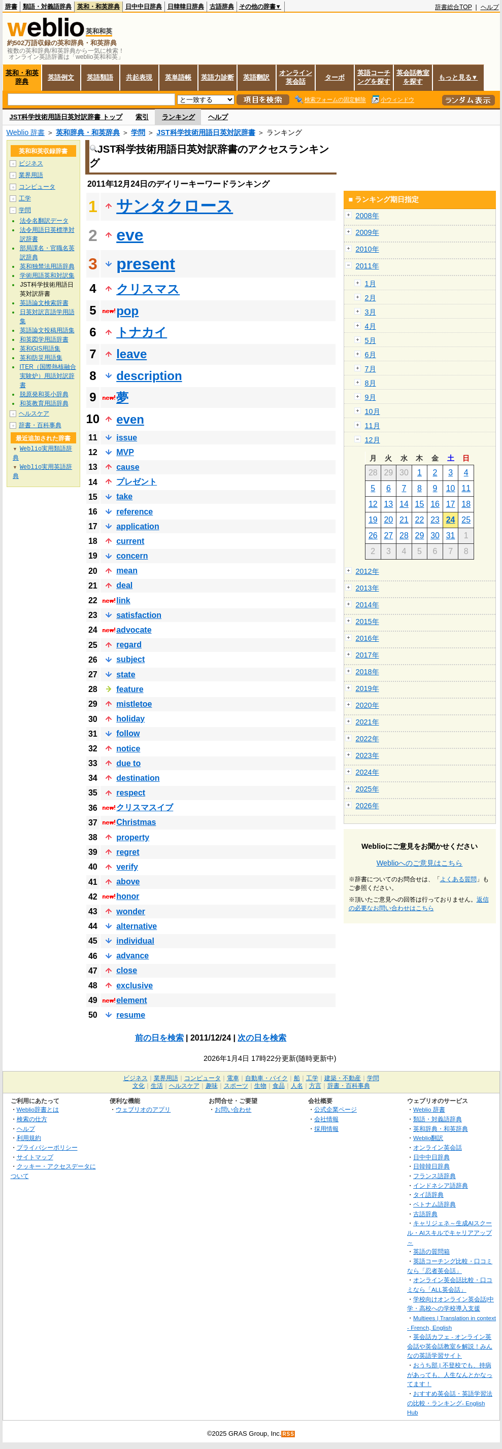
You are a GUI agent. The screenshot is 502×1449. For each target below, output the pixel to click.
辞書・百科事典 (40, 425)
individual (135, 941)
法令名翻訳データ (44, 220)
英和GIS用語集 (40, 348)
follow (128, 733)
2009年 (367, 232)
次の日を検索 (262, 1037)
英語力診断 (217, 77)
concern (132, 555)
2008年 (367, 216)
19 (373, 519)
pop (127, 311)
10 (450, 488)
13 (388, 504)
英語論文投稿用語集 (47, 330)
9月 (370, 397)
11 (466, 488)
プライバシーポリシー (47, 1147)
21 (404, 519)
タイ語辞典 (428, 1194)
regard (129, 644)
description (149, 376)
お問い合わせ (233, 1109)
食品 (279, 1086)
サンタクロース (174, 206)
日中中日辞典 (143, 7)
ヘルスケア (34, 413)
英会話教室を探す (412, 77)
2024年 (367, 772)
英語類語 (100, 77)
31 (450, 535)
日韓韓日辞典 (186, 7)
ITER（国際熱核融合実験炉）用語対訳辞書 (48, 376)
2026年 (367, 806)
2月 (370, 298)
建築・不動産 (342, 1078)
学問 (138, 132)
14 (404, 504)
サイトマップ (35, 1157)
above (128, 881)
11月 (372, 426)
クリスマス (148, 289)
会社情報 (326, 1119)
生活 (157, 1086)
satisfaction (138, 615)
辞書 (11, 7)
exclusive (134, 985)
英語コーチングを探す (373, 77)
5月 (370, 340)
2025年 (367, 789)
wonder (130, 911)
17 (450, 504)
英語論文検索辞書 (44, 302)
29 (419, 535)
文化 (138, 1086)
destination (137, 778)
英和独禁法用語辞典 (47, 266)
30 (435, 535)
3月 (370, 312)
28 (404, 535)
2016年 (367, 638)
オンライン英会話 (295, 77)
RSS (288, 1434)
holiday (130, 718)
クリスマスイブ (144, 807)
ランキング (178, 117)
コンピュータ (37, 186)
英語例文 (61, 77)
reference (134, 511)
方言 (315, 1086)
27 (388, 535)
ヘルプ (490, 7)
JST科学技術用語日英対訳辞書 (205, 132)
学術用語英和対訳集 (47, 275)
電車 (233, 1078)
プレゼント (136, 481)
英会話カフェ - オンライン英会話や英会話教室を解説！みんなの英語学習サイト (449, 1346)
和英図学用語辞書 (44, 339)
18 (466, 504)
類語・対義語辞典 (47, 7)
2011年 (367, 266)
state (125, 674)
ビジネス (31, 163)
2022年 (367, 739)
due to (128, 763)
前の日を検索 (159, 1037)
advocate (133, 630)
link (123, 600)
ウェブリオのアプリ (143, 1109)
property (132, 837)
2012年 (367, 571)
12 (373, 504)
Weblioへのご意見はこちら (420, 863)
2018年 (367, 672)
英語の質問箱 (431, 1251)
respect (130, 792)
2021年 (367, 722)
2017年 (367, 655)
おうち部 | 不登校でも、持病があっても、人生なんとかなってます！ (449, 1374)
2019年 (367, 688)
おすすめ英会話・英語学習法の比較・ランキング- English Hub (449, 1403)
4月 (370, 326)
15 (419, 504)
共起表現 (139, 77)
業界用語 (31, 175)
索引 (142, 117)
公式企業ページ (335, 1109)
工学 (25, 198)
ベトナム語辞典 (434, 1204)
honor (127, 896)
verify (127, 866)
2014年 (367, 605)
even (130, 419)
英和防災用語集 (41, 357)
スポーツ (236, 1086)
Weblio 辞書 (26, 132)
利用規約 (29, 1137)
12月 (372, 440)
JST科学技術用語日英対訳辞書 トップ (66, 117)
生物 (260, 1086)
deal (124, 585)
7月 (370, 369)
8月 (370, 383)
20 (388, 519)
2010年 (367, 249)
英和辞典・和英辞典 (88, 132)
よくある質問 (458, 879)
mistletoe (134, 704)
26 (373, 535)
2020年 (367, 705)
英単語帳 (178, 77)
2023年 (367, 755)
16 (435, 504)
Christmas (136, 822)
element (131, 1000)
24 (450, 519)
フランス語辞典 (434, 1175)
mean (127, 570)
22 (419, 519)
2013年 (367, 588)
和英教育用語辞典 (44, 403)
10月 (372, 411)
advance (132, 955)
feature (129, 689)
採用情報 (326, 1128)
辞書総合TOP (453, 7)
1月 (370, 284)
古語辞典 (222, 7)
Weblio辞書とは (38, 1109)
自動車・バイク (266, 1078)
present (145, 264)
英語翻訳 (256, 77)
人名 (297, 1086)
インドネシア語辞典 (440, 1185)
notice (128, 748)
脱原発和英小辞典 (44, 394)
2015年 (367, 621)
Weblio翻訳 (428, 1137)
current (130, 541)
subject (130, 659)
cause (127, 467)
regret (127, 852)
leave (131, 354)
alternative (136, 926)
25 (466, 519)
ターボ (335, 77)
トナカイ (141, 332)
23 (435, 519)
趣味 (212, 1086)
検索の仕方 (32, 1119)
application (137, 526)
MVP (125, 452)
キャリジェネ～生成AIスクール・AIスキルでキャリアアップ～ (449, 1232)
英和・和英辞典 (98, 7)
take (124, 496)
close (126, 970)
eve (129, 235)
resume (130, 1015)
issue (126, 437)
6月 (370, 355)
